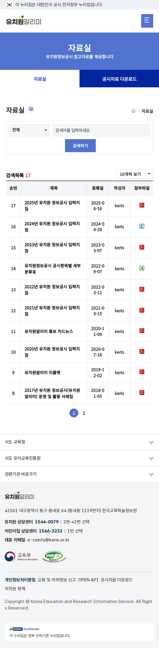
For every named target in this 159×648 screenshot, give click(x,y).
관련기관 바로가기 (21, 474)
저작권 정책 (15, 588)
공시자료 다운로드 (119, 78)
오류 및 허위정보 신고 (57, 580)
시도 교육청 (15, 442)
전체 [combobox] (16, 130)
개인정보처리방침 (20, 580)
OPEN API (88, 580)
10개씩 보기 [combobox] (130, 174)
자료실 (40, 78)
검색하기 (80, 146)
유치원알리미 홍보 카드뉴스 (49, 331)
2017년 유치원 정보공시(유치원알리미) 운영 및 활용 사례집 (52, 393)
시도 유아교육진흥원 (22, 458)
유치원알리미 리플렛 (42, 372)
